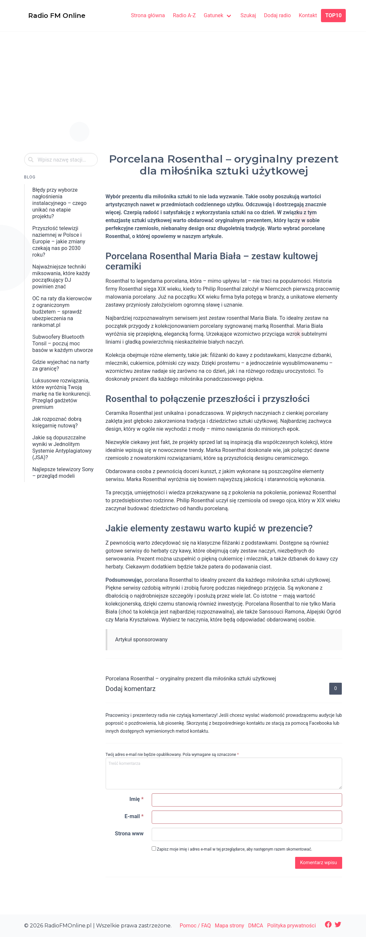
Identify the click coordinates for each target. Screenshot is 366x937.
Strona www (129, 833)
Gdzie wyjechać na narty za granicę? (60, 365)
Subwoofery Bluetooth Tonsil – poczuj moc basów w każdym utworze (62, 343)
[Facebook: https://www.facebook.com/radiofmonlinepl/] (328, 924)
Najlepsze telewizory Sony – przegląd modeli (63, 472)
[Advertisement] (183, 98)
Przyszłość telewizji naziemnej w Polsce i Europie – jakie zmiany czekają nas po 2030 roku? (58, 241)
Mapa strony (229, 925)
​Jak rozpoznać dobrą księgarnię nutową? (57, 422)
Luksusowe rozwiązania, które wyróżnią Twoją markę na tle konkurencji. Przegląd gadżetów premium (61, 393)
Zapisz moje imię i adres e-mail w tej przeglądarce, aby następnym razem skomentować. (232, 849)
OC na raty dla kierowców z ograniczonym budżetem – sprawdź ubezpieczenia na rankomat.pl (62, 311)
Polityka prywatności (291, 925)
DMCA (255, 925)
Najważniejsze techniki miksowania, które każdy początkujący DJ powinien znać (61, 277)
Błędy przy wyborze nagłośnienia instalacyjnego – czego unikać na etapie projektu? (59, 203)
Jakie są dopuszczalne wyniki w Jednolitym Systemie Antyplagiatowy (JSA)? (61, 447)
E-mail (134, 816)
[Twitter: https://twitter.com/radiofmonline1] (338, 924)
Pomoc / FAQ (195, 925)
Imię (137, 799)
